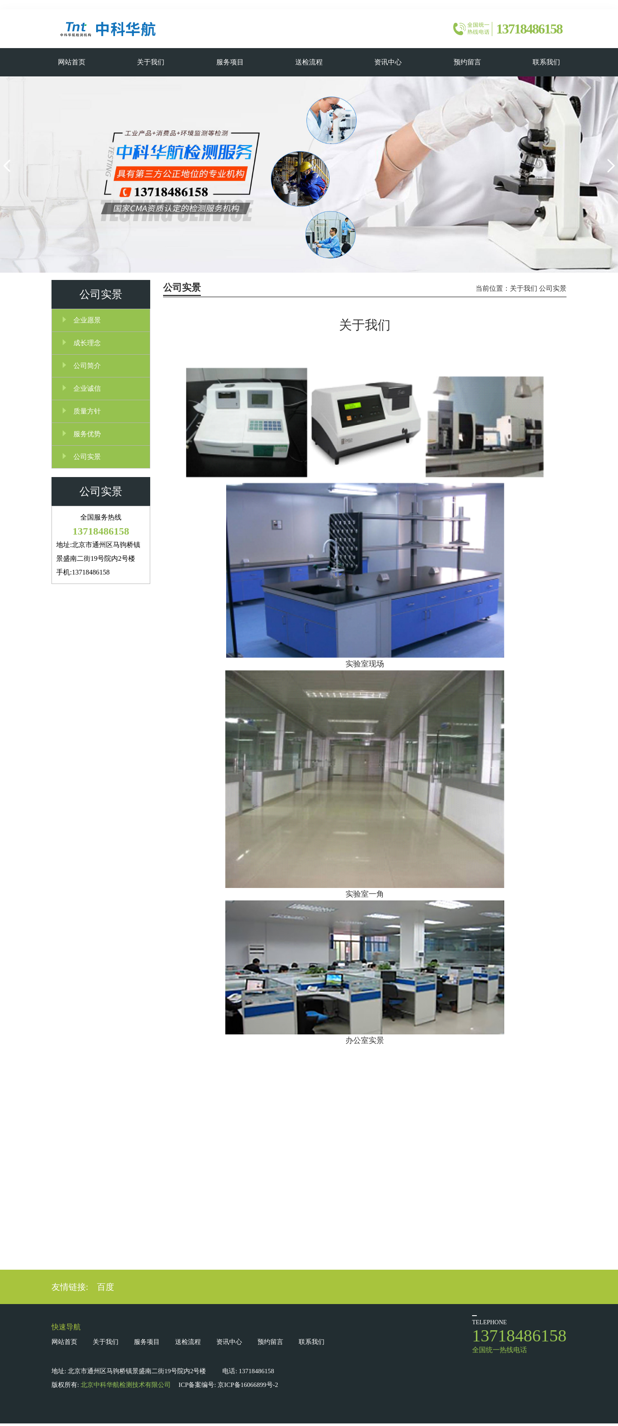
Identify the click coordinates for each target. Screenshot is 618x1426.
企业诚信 (87, 389)
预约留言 (270, 1344)
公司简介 (87, 367)
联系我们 (311, 1344)
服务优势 (87, 435)
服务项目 (147, 1344)
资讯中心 (229, 1344)
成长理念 (87, 344)
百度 (105, 1289)
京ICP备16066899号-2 (248, 1387)
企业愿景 (87, 321)
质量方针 (87, 412)
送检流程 (188, 1344)
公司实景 (87, 458)
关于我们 (523, 289)
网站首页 (64, 1344)
